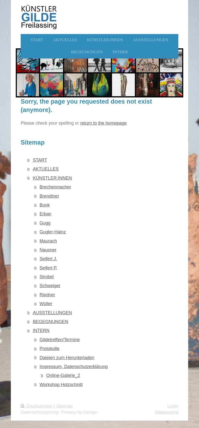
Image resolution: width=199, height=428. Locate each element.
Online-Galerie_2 (63, 375)
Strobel (46, 276)
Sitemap (64, 406)
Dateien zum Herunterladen (66, 357)
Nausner (47, 249)
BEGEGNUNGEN (50, 321)
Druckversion (37, 406)
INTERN (41, 330)
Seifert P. (48, 267)
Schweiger (49, 285)
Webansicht (166, 412)
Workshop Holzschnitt (61, 384)
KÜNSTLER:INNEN (52, 178)
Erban (45, 213)
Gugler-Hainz (52, 231)
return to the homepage (103, 123)
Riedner (47, 294)
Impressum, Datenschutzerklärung (73, 366)
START (40, 160)
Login (172, 406)
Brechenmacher (55, 187)
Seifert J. (48, 258)
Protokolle (49, 348)
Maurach (48, 241)
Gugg (44, 223)
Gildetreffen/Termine (59, 339)
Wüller (45, 303)
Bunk (44, 205)
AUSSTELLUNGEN (52, 312)
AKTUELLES (46, 169)
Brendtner (49, 196)
